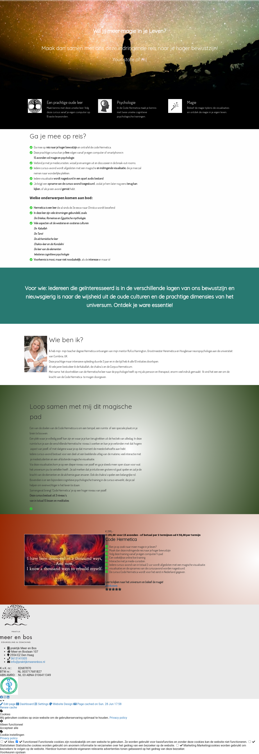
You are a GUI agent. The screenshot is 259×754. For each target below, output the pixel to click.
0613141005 (19, 658)
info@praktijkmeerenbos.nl (28, 662)
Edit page (8, 704)
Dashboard (25, 704)
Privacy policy (118, 717)
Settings (41, 704)
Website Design (61, 704)
